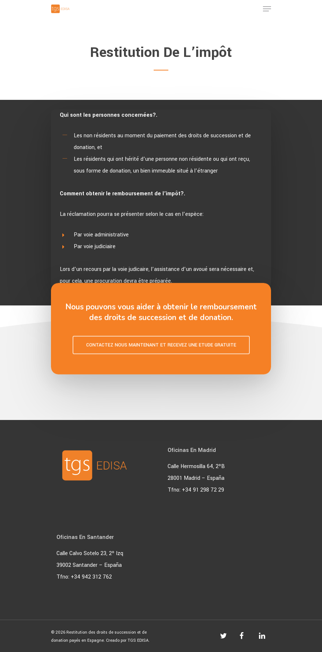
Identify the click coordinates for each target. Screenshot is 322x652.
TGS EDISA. (139, 640)
